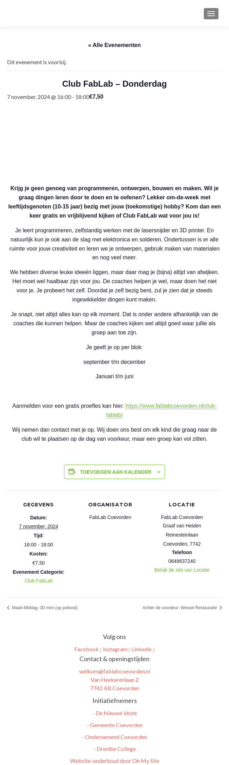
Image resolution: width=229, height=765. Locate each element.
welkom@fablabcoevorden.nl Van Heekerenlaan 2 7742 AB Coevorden (114, 679)
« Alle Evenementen (114, 45)
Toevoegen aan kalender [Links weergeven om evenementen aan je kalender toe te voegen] (116, 472)
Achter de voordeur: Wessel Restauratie (180, 607)
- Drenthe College (114, 748)
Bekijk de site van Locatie (182, 570)
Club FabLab (39, 581)
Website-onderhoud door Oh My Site (114, 760)
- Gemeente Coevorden (115, 724)
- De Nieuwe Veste (114, 713)
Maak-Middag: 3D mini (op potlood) (44, 607)
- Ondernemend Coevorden (114, 736)
